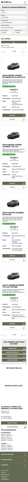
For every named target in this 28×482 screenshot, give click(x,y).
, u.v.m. (22, 109)
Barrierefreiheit (5, 474)
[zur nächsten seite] (25, 51)
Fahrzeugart (4, 20)
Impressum (4, 476)
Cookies (3, 472)
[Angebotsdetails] (14, 65)
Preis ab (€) (4, 30)
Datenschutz (4, 470)
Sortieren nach (5, 45)
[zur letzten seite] (22, 51)
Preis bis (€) (18, 30)
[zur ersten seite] (2, 51)
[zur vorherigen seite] (5, 51)
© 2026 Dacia (5, 479)
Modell (3, 15)
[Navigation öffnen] (25, 2)
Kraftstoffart (5, 25)
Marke (3, 10)
